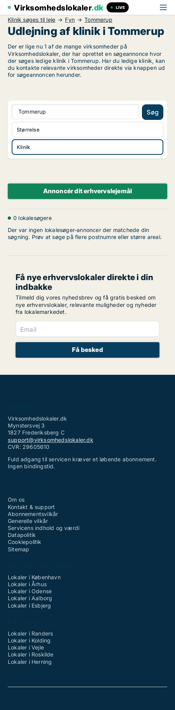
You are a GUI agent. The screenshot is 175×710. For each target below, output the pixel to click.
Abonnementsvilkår (33, 514)
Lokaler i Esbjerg (29, 605)
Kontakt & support (31, 507)
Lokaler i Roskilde (31, 654)
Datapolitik (22, 535)
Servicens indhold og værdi (43, 528)
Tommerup (98, 20)
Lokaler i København (34, 577)
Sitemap (18, 549)
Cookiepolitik (25, 542)
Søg (153, 112)
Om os (16, 499)
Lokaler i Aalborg (30, 598)
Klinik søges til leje (31, 20)
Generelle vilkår (28, 521)
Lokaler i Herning (30, 661)
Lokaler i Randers (30, 633)
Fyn (70, 20)
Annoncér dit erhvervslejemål (87, 191)
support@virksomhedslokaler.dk (50, 439)
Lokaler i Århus (27, 584)
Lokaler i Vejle (26, 647)
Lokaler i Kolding (29, 640)
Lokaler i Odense (30, 591)
